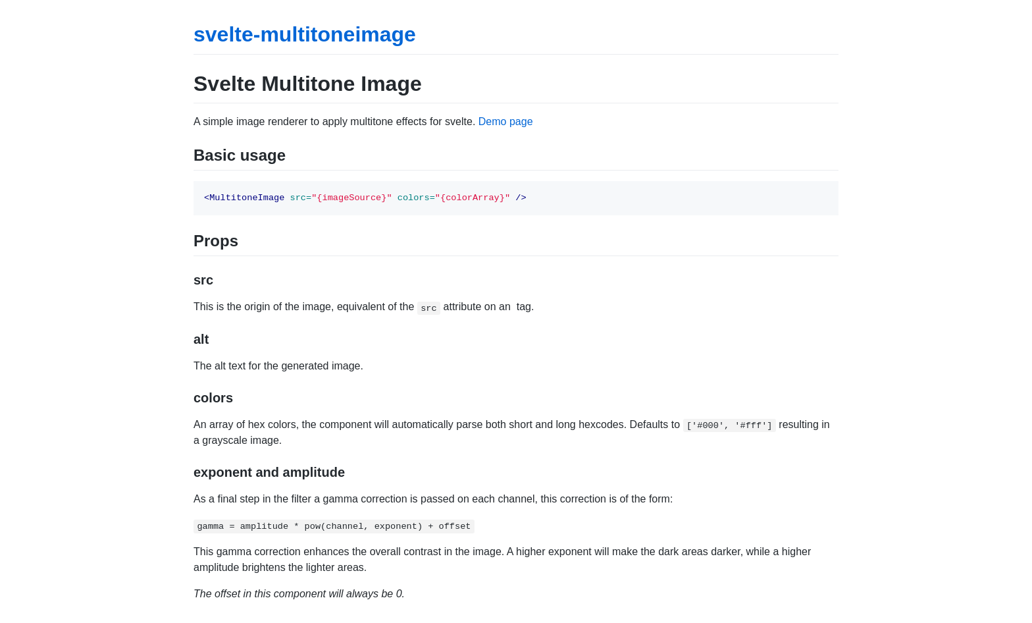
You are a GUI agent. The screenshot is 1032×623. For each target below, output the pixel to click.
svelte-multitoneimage (305, 34)
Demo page (505, 121)
